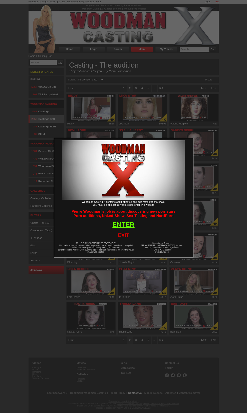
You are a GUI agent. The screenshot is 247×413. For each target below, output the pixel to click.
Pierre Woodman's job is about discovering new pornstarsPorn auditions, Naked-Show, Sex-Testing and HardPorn (123, 213)
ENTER (124, 224)
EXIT (123, 235)
